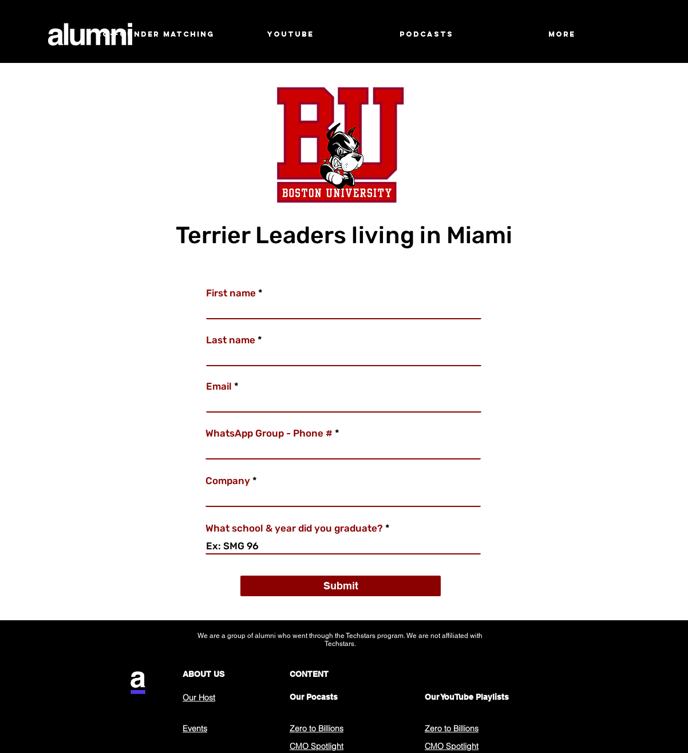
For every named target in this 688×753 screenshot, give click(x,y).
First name (231, 293)
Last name (230, 340)
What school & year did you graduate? (294, 528)
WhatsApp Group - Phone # (269, 433)
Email (219, 386)
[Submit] (340, 586)
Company (227, 481)
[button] (290, 34)
